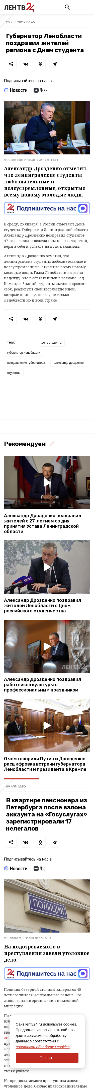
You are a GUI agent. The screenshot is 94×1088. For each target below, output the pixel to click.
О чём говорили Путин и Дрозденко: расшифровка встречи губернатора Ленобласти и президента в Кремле (45, 764)
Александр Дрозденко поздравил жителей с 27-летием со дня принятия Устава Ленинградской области (42, 523)
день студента (51, 342)
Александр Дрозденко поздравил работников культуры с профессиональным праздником (42, 685)
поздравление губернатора (26, 363)
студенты (13, 373)
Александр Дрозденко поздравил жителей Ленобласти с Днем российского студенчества (42, 606)
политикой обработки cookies (43, 1047)
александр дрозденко (69, 363)
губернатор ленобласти (23, 352)
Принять (47, 1058)
